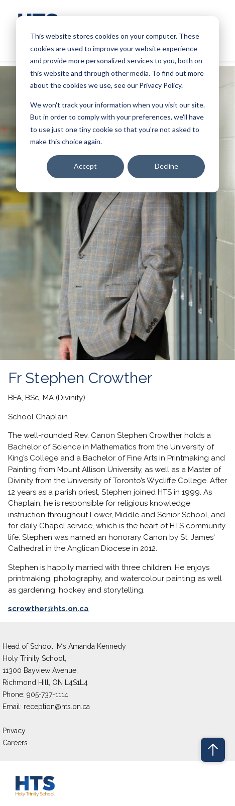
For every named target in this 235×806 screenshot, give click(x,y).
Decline (166, 166)
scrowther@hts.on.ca (48, 608)
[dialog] (117, 104)
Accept (85, 166)
